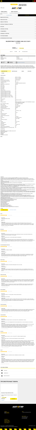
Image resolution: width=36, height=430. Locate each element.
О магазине (6, 419)
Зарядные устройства (4, 33)
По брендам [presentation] (27, 15)
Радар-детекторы (3, 19)
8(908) (22, 5)
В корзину (13, 398)
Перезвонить (14, 4)
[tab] (9, 15)
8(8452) (22, 4)
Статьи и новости (6, 422)
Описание (29, 71)
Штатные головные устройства (6, 24)
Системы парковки (4, 35)
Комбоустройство (18, 42)
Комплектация (14, 71)
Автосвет (2, 26)
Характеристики (4, 71)
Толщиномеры (3, 31)
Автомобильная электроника (6, 38)
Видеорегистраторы (4, 17)
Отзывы (2, 73)
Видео (23, 71)
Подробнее (2, 400)
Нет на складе (22, 48)
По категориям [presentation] (9, 15)
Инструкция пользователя (21, 62)
